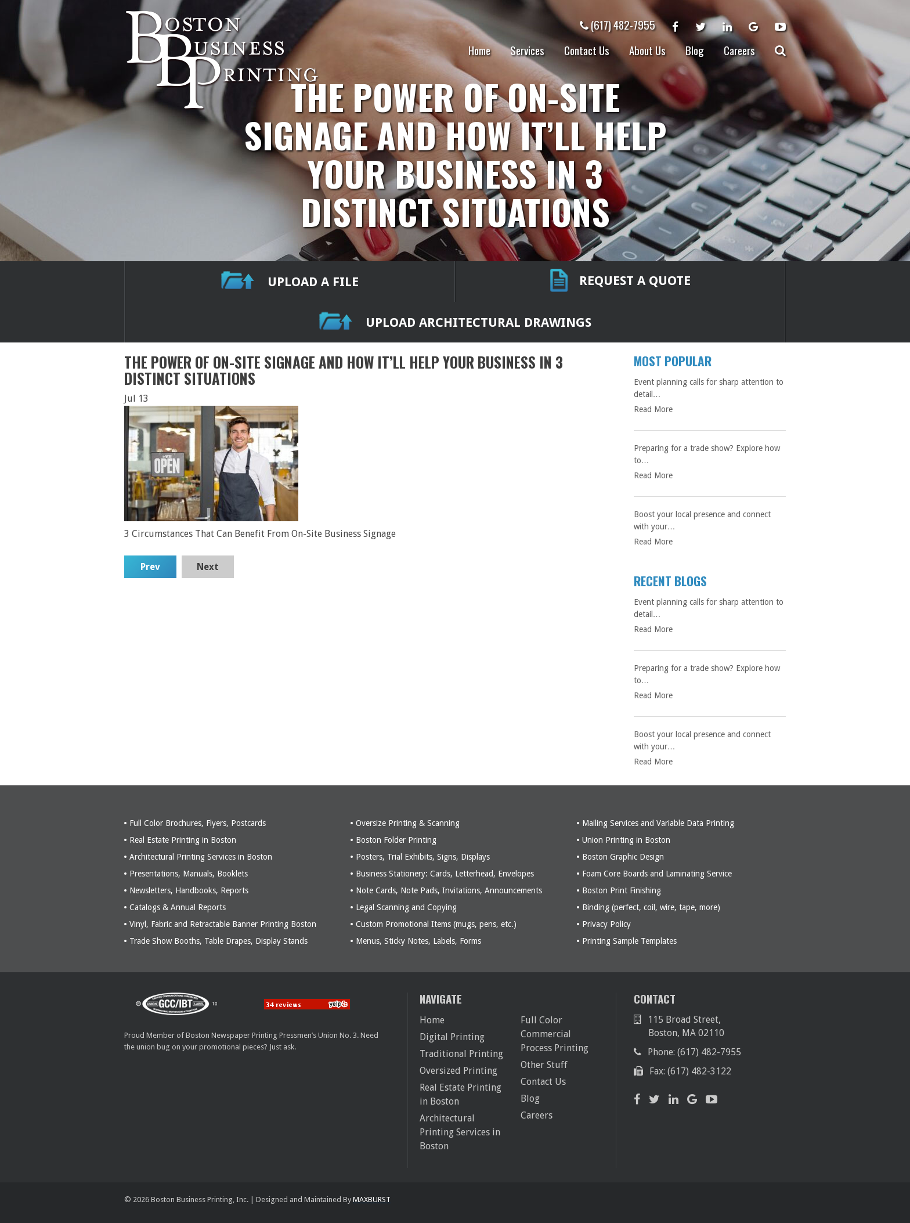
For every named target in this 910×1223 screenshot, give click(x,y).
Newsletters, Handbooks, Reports (188, 890)
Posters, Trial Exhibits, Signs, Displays (423, 856)
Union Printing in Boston (626, 840)
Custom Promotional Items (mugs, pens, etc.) (436, 924)
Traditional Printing (461, 1053)
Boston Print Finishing (621, 890)
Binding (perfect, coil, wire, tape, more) (651, 907)
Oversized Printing (458, 1070)
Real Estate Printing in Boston (182, 840)
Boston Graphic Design (623, 856)
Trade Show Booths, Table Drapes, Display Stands (218, 941)
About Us (647, 50)
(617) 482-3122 (699, 1071)
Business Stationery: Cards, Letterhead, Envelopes (445, 873)
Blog (694, 50)
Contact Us (586, 50)
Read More (653, 409)
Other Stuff (544, 1064)
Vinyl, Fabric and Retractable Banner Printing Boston (222, 924)
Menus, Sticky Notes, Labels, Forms (418, 941)
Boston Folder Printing (396, 840)
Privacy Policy (606, 924)
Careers (739, 50)
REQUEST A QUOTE (620, 281)
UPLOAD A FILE (290, 281)
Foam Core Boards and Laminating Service (657, 873)
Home (479, 50)
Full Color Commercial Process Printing (554, 1034)
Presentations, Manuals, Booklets (188, 873)
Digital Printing (452, 1036)
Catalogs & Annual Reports (177, 907)
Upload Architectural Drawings (455, 322)
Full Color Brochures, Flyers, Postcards (197, 823)
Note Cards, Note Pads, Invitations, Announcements (449, 890)
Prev (150, 566)
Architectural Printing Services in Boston (200, 856)
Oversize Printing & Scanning (408, 823)
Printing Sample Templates (629, 941)
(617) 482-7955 (617, 24)
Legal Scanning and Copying (406, 907)
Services (527, 50)
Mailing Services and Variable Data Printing (658, 823)
